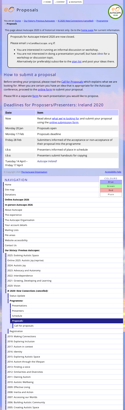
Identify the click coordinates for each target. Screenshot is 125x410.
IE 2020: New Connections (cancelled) (75, 20)
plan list (77, 61)
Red (111, 190)
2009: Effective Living (18, 387)
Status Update (17, 295)
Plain (111, 194)
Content (60, 2)
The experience (13, 214)
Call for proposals (24, 325)
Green (111, 186)
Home (48, 2)
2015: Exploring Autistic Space (23, 356)
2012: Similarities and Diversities (25, 371)
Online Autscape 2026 (17, 199)
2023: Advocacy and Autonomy (24, 270)
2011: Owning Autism (19, 376)
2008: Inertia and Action (20, 392)
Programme (102, 20)
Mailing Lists (12, 230)
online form (45, 89)
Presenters (18, 310)
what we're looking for (65, 118)
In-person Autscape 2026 (19, 204)
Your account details (16, 225)
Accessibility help (113, 171)
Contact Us (11, 245)
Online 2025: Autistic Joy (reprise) (25, 260)
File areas (10, 235)
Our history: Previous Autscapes (39, 20)
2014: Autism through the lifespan (26, 361)
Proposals (12, 23)
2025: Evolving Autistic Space (23, 255)
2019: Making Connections (21, 336)
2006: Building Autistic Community (26, 402)
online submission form (63, 122)
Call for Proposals (72, 81)
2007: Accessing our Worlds (22, 397)
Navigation (76, 2)
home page (87, 30)
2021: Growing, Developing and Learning (29, 280)
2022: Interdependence (20, 275)
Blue (111, 182)
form (35, 96)
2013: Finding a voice (18, 366)
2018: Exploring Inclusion (21, 341)
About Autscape (13, 209)
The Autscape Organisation (34, 171)
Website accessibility (16, 240)
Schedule (17, 315)
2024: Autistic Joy (16, 265)
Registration (16, 331)
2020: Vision (13, 285)
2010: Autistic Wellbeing (20, 382)
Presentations (19, 305)
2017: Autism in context (20, 346)
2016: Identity (14, 351)
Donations (10, 194)
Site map (9, 189)
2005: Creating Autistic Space (23, 407)
